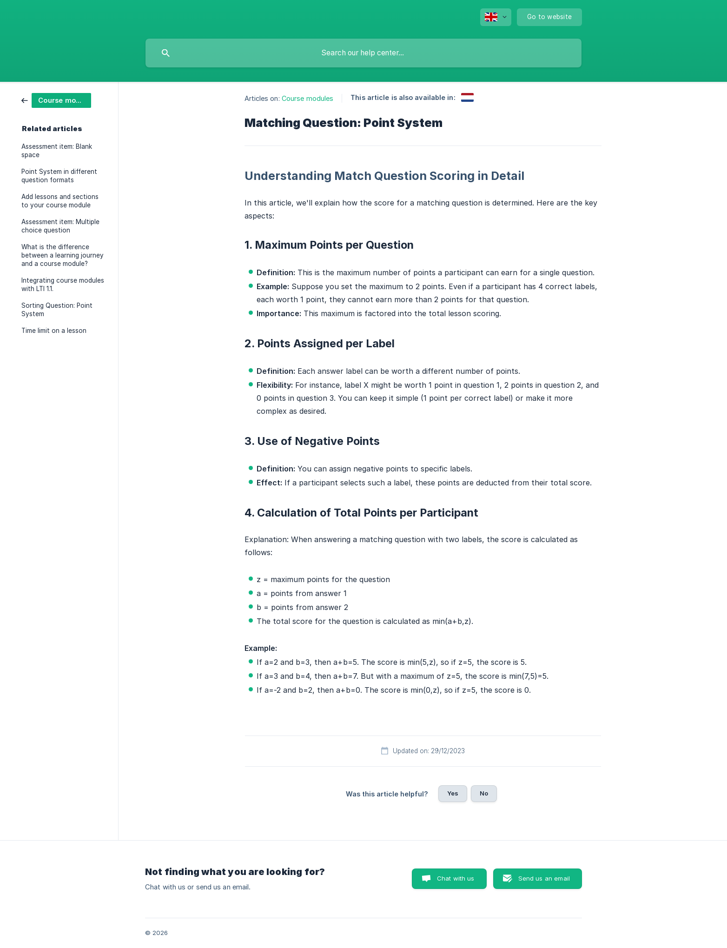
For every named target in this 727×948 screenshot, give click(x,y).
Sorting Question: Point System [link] (57, 310)
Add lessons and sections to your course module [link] (60, 201)
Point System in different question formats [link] (59, 176)
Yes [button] (452, 793)
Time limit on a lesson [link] (53, 330)
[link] (56, 99)
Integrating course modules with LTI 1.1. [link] (62, 284)
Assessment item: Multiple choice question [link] (60, 226)
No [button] (484, 793)
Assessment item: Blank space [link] (56, 151)
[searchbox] (363, 53)
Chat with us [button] (456, 878)
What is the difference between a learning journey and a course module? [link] (62, 255)
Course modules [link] (307, 98)
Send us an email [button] (544, 878)
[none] (495, 17)
